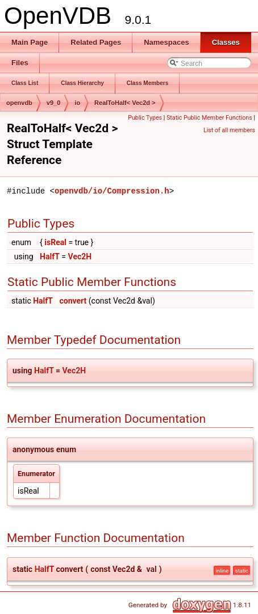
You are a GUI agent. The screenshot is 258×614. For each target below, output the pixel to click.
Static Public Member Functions (209, 117)
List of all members (229, 130)
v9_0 (53, 102)
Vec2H (80, 256)
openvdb (19, 102)
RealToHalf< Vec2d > (124, 102)
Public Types (145, 117)
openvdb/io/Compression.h (112, 191)
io (77, 102)
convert (72, 300)
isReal (55, 242)
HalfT (50, 256)
